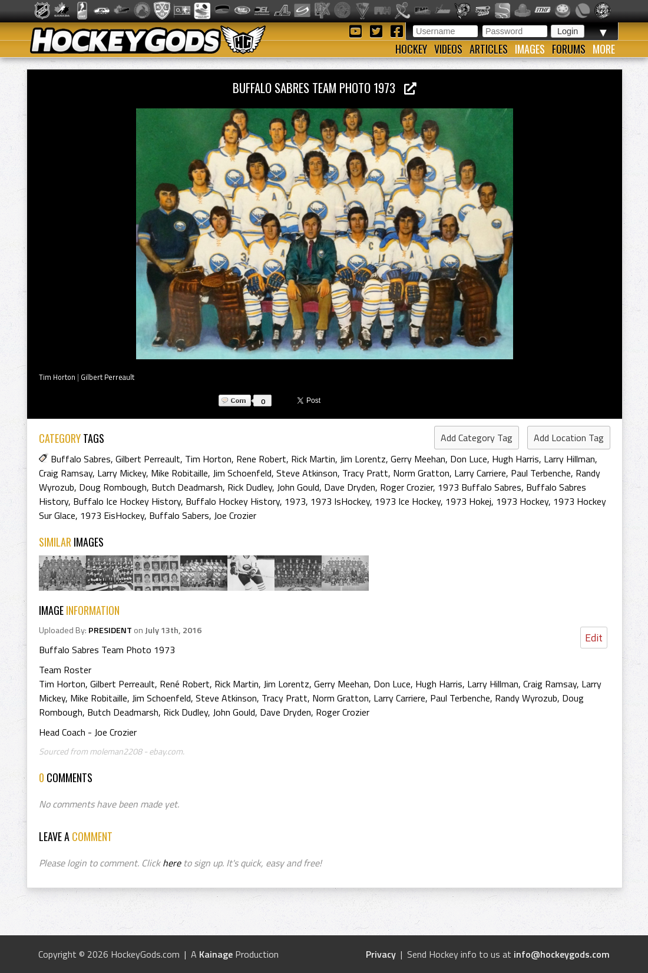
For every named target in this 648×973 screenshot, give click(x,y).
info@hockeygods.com (562, 954)
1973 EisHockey (112, 515)
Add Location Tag (569, 438)
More (604, 49)
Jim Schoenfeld (242, 473)
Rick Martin (313, 459)
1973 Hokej (468, 501)
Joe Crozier (235, 515)
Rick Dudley (249, 487)
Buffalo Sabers (179, 515)
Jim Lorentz (363, 459)
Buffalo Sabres (81, 459)
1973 (295, 501)
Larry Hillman (569, 459)
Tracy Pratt (365, 473)
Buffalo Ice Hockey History (127, 501)
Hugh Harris (515, 459)
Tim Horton (57, 377)
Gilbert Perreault (107, 377)
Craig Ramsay (65, 473)
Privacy (381, 954)
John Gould (298, 487)
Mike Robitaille (179, 473)
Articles (489, 49)
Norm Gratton (421, 473)
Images (530, 49)
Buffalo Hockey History (233, 501)
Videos (448, 49)
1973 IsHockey (340, 501)
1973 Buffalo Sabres (479, 487)
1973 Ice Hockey (408, 501)
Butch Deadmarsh (187, 487)
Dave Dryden (349, 487)
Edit (594, 638)
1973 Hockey (522, 501)
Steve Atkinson (307, 473)
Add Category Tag (477, 438)
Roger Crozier (406, 487)
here (172, 863)
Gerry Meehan (418, 459)
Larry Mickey (121, 473)
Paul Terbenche (541, 473)
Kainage (216, 954)
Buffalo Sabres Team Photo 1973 (324, 87)
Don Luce (468, 459)
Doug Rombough (113, 487)
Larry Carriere (480, 473)
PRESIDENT (110, 630)
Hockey (411, 49)
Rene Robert (261, 459)
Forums (569, 49)
